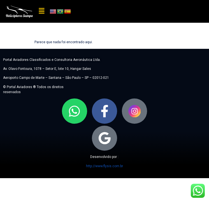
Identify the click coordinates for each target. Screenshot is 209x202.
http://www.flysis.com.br (104, 166)
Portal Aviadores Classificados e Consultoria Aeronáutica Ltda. (52, 60)
